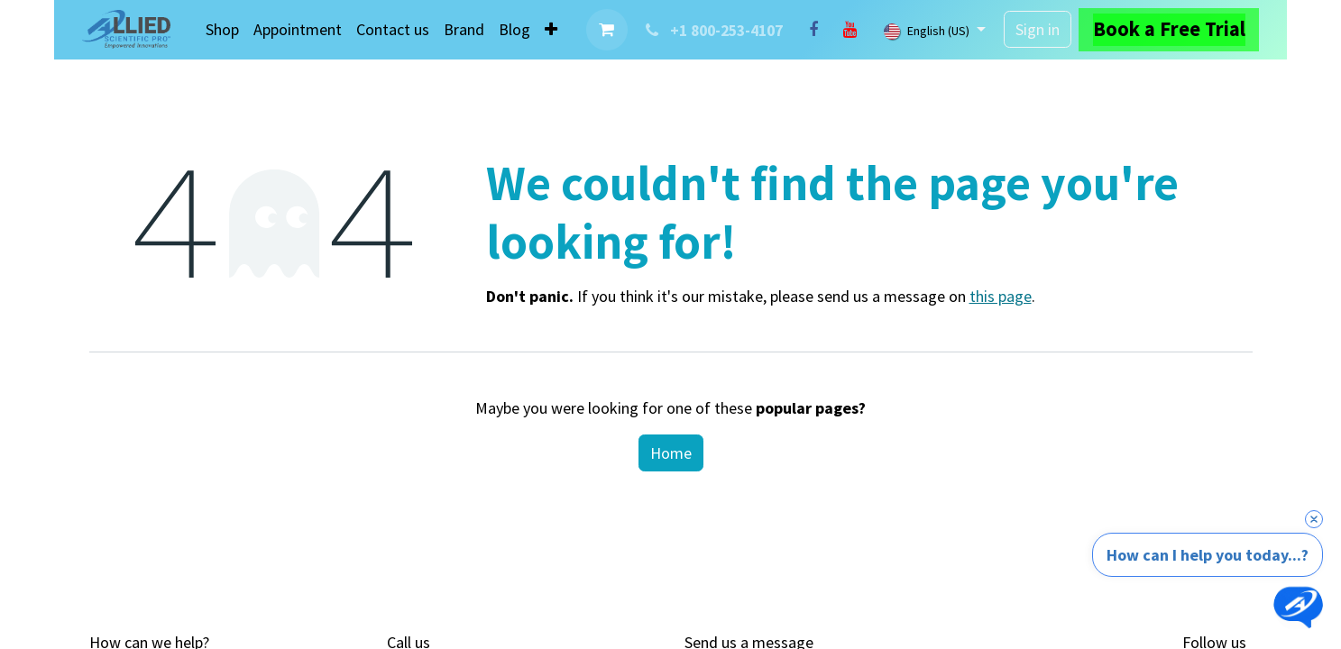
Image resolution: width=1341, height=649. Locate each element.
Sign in (1037, 29)
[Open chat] (1298, 606)
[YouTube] (849, 30)
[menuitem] (222, 29)
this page (1000, 296)
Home (671, 453)
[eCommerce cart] (607, 29)
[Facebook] (813, 30)
